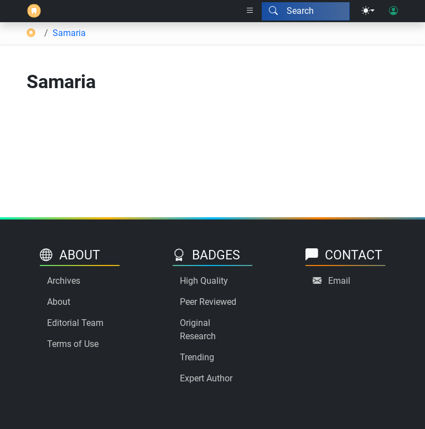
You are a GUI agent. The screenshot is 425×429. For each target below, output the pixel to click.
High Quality (204, 280)
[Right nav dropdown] (250, 11)
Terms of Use (73, 344)
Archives (63, 280)
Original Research (198, 329)
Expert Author (206, 378)
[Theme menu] (368, 11)
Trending (197, 357)
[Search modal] (306, 11)
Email (339, 280)
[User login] (393, 11)
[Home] (34, 11)
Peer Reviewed (208, 302)
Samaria (69, 33)
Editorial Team (75, 323)
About (58, 302)
